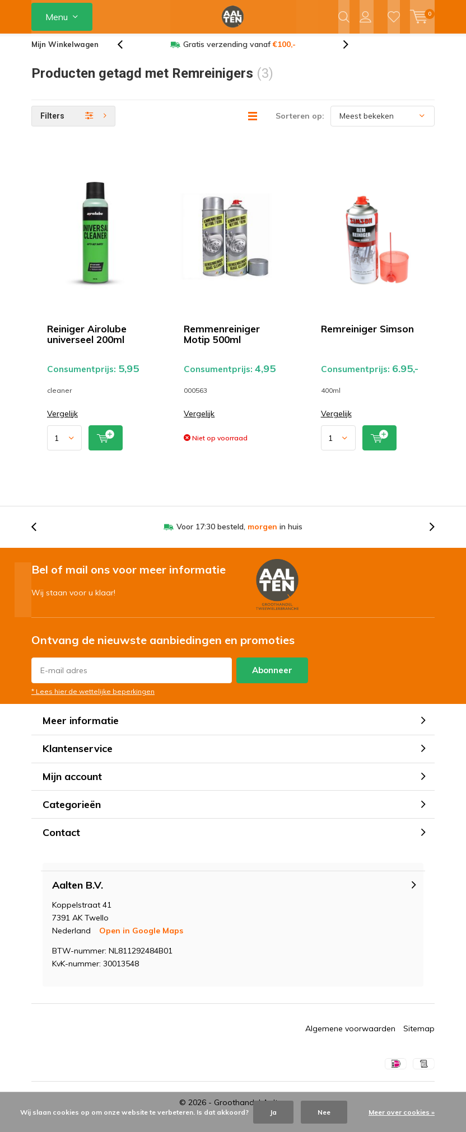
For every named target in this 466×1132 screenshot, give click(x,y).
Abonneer (272, 678)
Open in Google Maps (141, 939)
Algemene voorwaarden (350, 1037)
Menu (56, 16)
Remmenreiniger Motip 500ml (222, 342)
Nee (324, 1112)
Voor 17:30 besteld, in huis (239, 535)
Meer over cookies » (402, 1112)
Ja (273, 1112)
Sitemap (419, 1037)
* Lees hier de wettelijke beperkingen (93, 700)
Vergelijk (62, 422)
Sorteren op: (300, 124)
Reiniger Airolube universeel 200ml (87, 342)
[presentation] (126, 52)
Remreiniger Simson (367, 337)
